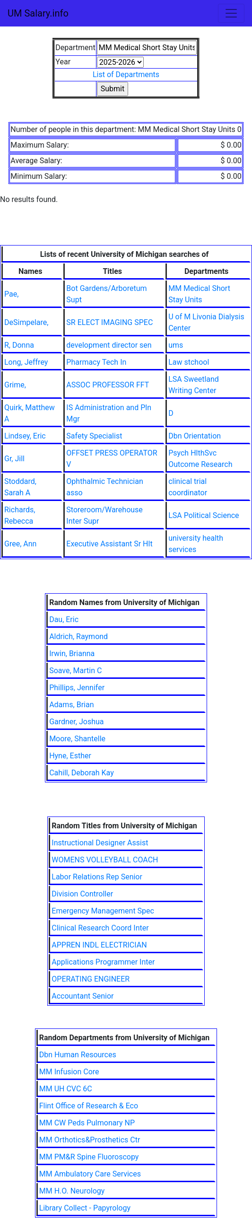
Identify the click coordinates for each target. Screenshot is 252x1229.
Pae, (11, 294)
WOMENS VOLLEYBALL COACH (105, 859)
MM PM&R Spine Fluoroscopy (89, 1156)
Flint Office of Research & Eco (88, 1105)
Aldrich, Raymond (78, 636)
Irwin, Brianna (72, 653)
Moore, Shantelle (77, 738)
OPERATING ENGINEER (91, 978)
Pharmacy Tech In (96, 362)
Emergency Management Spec (103, 910)
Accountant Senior (82, 996)
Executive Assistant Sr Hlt (109, 543)
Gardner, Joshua (76, 721)
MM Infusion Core (69, 1071)
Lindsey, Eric (25, 435)
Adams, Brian (71, 704)
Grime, (15, 384)
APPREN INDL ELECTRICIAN (99, 944)
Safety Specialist (94, 435)
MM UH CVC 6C (65, 1088)
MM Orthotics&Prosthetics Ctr (89, 1139)
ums (175, 345)
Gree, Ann (20, 543)
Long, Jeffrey (26, 362)
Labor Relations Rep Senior (97, 876)
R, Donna (19, 345)
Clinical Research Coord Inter (100, 927)
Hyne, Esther (70, 755)
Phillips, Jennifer (76, 687)
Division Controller (82, 893)
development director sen (108, 345)
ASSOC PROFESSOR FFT (107, 384)
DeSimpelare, (26, 322)
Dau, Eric (63, 619)
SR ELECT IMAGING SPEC (109, 322)
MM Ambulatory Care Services (90, 1173)
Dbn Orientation (194, 435)
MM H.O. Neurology (72, 1190)
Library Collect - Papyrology (84, 1207)
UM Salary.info (38, 13)
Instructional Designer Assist (100, 842)
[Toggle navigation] (231, 13)
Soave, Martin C (75, 670)
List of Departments (126, 74)
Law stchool (188, 362)
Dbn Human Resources (77, 1054)
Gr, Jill (14, 458)
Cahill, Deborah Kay (81, 772)
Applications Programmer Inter (103, 961)
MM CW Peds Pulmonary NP (87, 1122)
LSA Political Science (203, 515)
